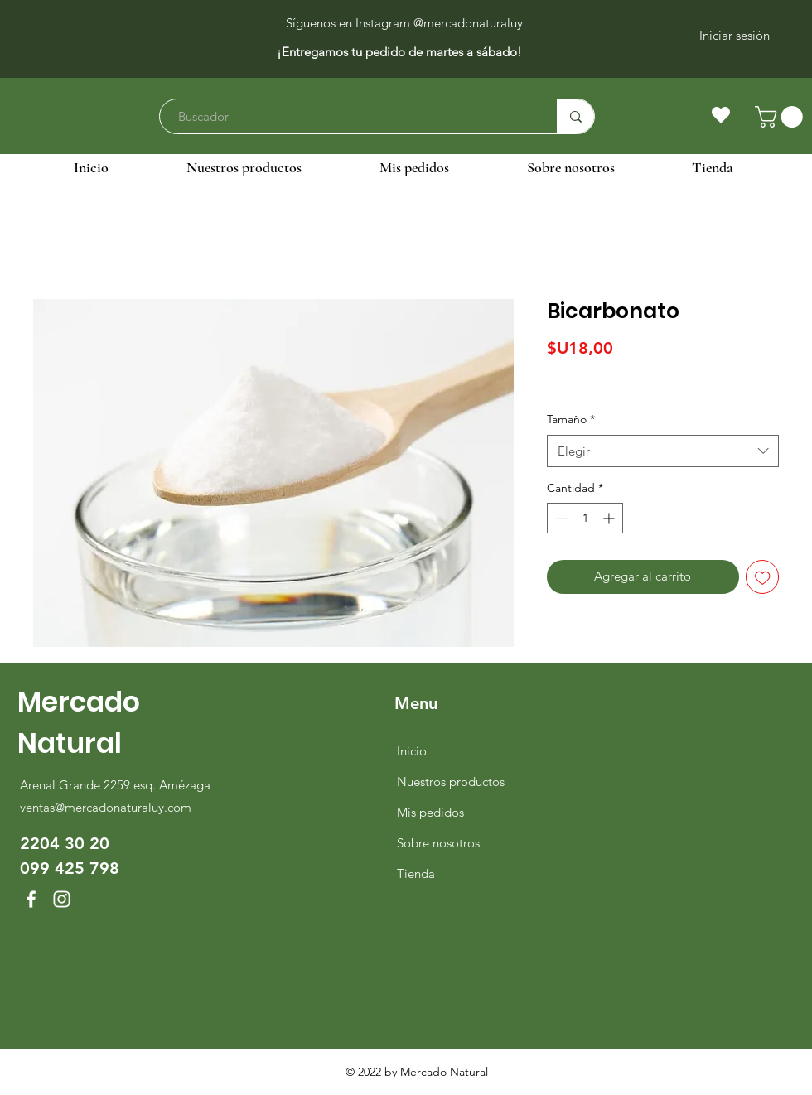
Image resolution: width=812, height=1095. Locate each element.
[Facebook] (31, 899)
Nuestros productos (451, 781)
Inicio (412, 751)
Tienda (416, 873)
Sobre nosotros (438, 843)
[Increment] (610, 518)
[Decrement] (559, 518)
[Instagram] (62, 899)
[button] (781, 117)
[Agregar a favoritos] (763, 577)
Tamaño (571, 419)
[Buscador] (350, 116)
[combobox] (663, 451)
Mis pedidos (430, 812)
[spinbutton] (585, 518)
